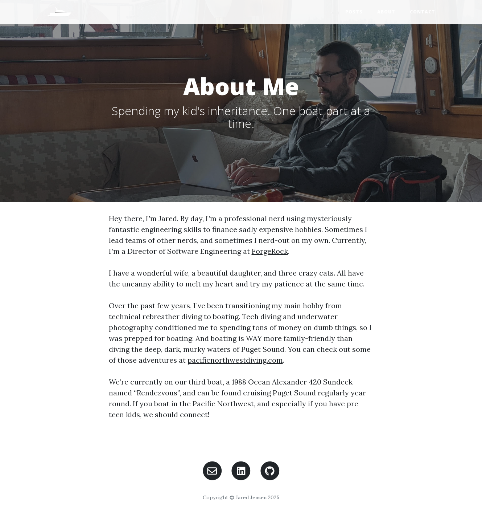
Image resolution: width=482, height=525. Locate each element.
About (386, 12)
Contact (422, 12)
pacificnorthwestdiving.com (235, 360)
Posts (354, 12)
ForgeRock (270, 251)
